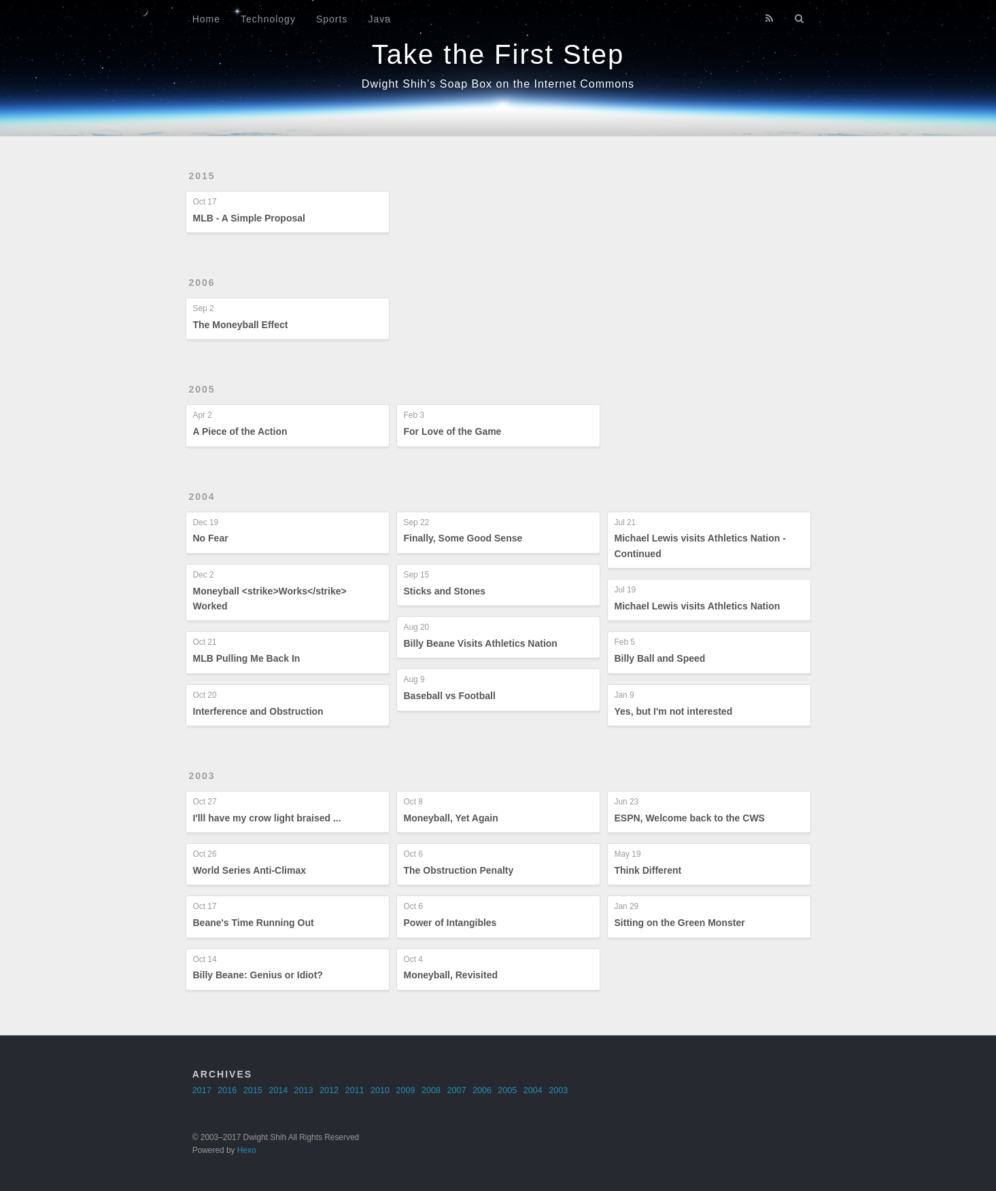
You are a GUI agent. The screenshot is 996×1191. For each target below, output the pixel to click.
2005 (202, 389)
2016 (227, 1090)
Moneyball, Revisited (451, 975)
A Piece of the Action (240, 431)
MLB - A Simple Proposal (249, 218)
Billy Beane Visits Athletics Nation (480, 643)
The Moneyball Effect (240, 324)
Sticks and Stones (445, 591)
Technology (268, 19)
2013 (303, 1090)
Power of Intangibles (450, 922)
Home (206, 19)
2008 (431, 1090)
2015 (202, 176)
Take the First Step (498, 54)
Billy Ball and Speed (660, 658)
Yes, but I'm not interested (674, 711)
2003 (202, 775)
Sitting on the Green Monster (680, 922)
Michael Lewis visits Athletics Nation (697, 606)
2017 (201, 1090)
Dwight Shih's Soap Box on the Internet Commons (498, 84)
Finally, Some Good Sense (463, 538)
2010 (380, 1090)
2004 (202, 496)
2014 (278, 1090)
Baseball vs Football (450, 695)
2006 (202, 282)
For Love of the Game (453, 431)
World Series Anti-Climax (249, 870)
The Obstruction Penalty (459, 870)
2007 (456, 1090)
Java (379, 19)
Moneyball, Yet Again (451, 818)
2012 (329, 1090)
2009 (405, 1090)
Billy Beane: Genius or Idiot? (258, 975)
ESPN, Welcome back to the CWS (690, 818)
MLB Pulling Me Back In (246, 658)
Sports (331, 19)
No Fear (210, 538)
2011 (354, 1090)
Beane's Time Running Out (253, 922)
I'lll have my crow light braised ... (267, 818)
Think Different (648, 870)
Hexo (246, 1150)
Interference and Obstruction (258, 711)
